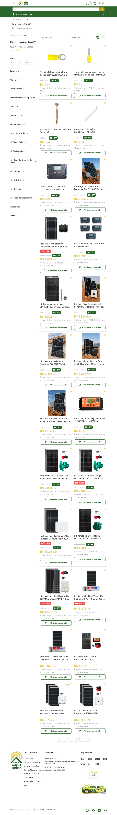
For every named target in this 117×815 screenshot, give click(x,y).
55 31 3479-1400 (51, 758)
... (81, 739)
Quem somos (29, 758)
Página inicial (16, 19)
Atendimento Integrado (32, 781)
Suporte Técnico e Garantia (34, 770)
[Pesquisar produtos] (101, 9)
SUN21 (27, 19)
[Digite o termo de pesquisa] (56, 9)
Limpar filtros (15, 50)
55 (87, 739)
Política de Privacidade (32, 762)
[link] (93, 774)
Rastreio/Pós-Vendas (31, 774)
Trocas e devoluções (31, 766)
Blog (25, 785)
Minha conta (28, 777)
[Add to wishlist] (71, 46)
